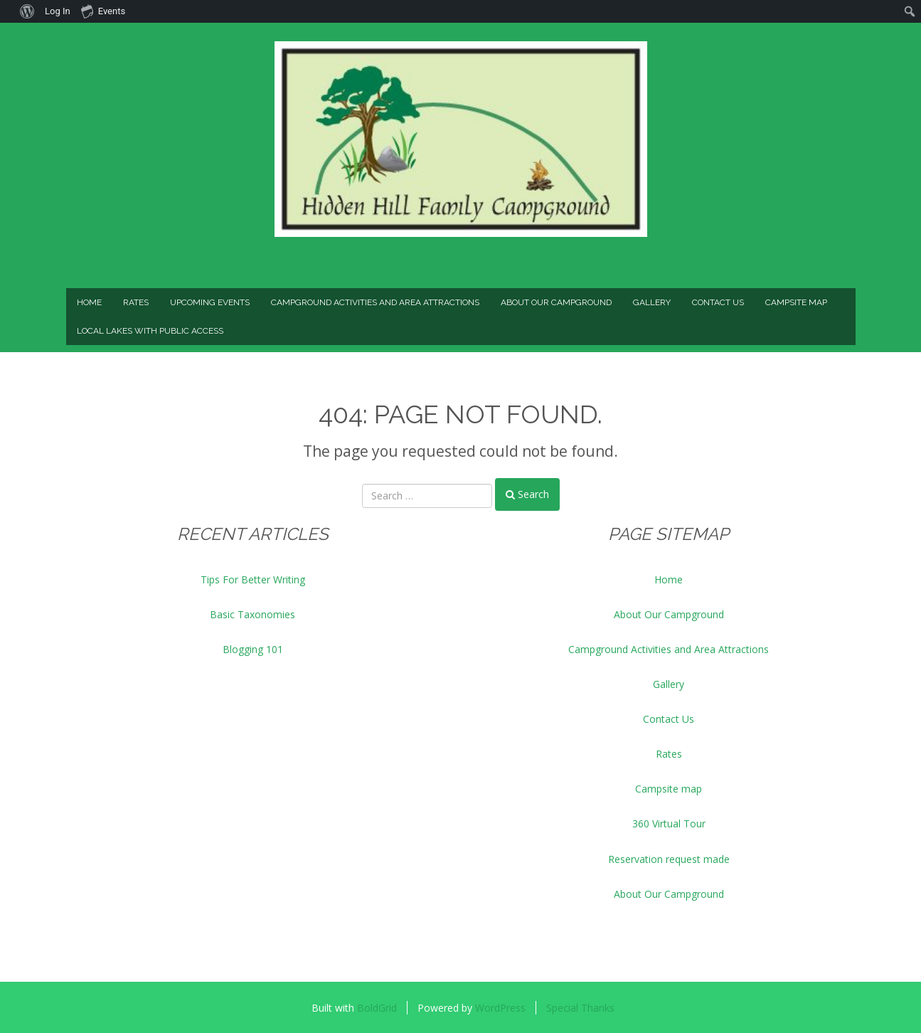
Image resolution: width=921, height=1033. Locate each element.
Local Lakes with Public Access (150, 331)
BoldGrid (377, 1008)
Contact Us (718, 302)
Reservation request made (669, 859)
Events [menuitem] (103, 10)
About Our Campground (556, 302)
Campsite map (796, 302)
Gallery (652, 302)
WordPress (500, 1008)
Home (89, 302)
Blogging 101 (253, 649)
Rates (136, 302)
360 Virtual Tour (669, 823)
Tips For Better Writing (253, 579)
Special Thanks (580, 1008)
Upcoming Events (210, 302)
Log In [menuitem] (57, 11)
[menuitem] (7, 11)
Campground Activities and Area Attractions (375, 302)
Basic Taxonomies (252, 614)
